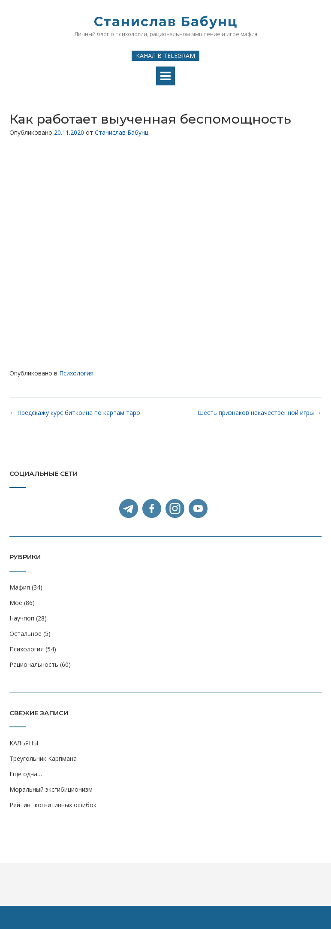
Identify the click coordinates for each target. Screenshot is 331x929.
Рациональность (33, 664)
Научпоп (21, 618)
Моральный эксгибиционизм (51, 789)
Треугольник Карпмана (43, 758)
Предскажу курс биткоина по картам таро (74, 413)
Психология (76, 373)
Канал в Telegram (165, 55)
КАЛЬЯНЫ (23, 743)
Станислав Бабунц (166, 22)
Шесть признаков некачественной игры (260, 413)
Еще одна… (25, 774)
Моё (15, 603)
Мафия (19, 587)
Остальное (25, 633)
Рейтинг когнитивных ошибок (52, 805)
